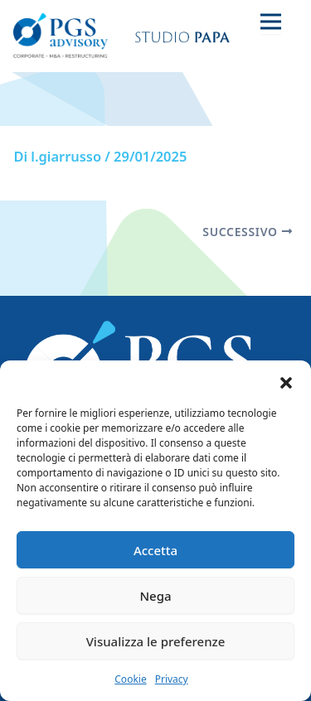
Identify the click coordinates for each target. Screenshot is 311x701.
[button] (286, 381)
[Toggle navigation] (270, 21)
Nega (155, 595)
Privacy (171, 679)
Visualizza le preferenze (156, 641)
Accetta (155, 550)
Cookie (130, 679)
